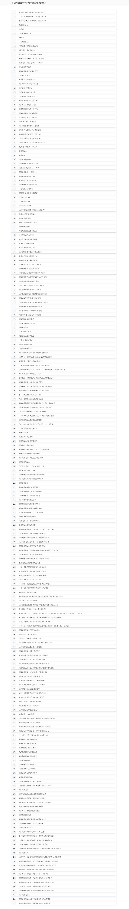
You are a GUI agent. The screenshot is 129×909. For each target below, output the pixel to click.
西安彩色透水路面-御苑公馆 (28, 193)
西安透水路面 (23, 483)
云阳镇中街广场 (24, 197)
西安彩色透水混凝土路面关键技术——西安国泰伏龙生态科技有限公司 (42, 369)
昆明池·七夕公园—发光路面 (28, 147)
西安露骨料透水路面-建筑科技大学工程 (32, 142)
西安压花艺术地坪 (25, 815)
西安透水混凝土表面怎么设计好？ (30, 374)
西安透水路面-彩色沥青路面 (28, 71)
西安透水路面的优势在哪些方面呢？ (31, 508)
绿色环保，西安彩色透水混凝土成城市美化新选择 (35, 357)
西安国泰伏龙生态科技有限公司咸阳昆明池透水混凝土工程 (38, 605)
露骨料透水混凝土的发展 (27, 769)
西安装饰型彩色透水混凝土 (28, 634)
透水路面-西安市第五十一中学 (29, 168)
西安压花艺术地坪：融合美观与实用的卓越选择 (35, 903)
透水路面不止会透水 (26, 437)
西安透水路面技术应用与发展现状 (30, 781)
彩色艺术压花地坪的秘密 (27, 516)
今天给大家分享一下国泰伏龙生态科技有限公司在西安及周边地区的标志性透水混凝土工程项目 (50, 613)
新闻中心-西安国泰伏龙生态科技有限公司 (33, 21)
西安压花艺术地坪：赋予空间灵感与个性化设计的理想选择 (38, 861)
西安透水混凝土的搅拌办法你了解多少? (32, 533)
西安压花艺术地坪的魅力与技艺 (29, 811)
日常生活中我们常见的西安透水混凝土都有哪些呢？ (36, 378)
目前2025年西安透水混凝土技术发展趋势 (32, 609)
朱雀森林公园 (23, 25)
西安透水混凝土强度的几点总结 (29, 630)
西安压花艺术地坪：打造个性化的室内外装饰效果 (35, 878)
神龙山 (21, 37)
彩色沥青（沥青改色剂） (27, 50)
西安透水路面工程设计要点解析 (29, 495)
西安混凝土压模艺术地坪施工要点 (30, 638)
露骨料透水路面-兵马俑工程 (28, 260)
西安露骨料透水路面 (26, 827)
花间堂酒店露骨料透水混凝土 (29, 239)
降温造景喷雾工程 (25, 67)
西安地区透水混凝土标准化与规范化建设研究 (34, 664)
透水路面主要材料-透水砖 (27, 743)
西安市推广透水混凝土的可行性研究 (31, 676)
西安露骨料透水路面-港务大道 (29, 126)
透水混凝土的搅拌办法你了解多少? (30, 361)
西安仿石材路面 (24, 75)
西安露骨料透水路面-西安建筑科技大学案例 (33, 302)
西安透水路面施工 (25, 760)
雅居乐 (21, 29)
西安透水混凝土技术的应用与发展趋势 (32, 659)
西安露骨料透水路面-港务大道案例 (30, 252)
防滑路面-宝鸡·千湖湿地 (27, 92)
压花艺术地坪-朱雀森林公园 (28, 113)
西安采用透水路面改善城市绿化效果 (31, 823)
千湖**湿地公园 (24, 42)
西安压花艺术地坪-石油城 (27, 105)
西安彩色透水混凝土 (26, 348)
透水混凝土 (23, 151)
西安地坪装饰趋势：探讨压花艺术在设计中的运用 (35, 785)
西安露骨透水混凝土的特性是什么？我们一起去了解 (36, 529)
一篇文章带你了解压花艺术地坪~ (30, 701)
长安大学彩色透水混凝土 (27, 214)
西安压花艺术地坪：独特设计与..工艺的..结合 (34, 874)
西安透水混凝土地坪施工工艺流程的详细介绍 (34, 542)
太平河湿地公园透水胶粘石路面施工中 (32, 210)
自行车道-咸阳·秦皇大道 (27, 79)
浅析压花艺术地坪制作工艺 (28, 752)
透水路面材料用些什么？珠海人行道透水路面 (34, 731)
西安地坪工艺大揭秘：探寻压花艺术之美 (32, 794)
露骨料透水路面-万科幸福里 (28, 117)
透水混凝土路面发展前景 (27, 525)
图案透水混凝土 (24, 226)
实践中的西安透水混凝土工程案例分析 (32, 680)
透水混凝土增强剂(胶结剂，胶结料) (31, 63)
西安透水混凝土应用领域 (27, 764)
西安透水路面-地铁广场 (27, 176)
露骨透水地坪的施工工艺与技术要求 (31, 512)
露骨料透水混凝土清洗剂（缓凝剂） (31, 54)
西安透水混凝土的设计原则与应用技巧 (32, 474)
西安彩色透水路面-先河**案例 (29, 281)
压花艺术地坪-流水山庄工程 (28, 100)
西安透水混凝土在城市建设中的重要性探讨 (33, 672)
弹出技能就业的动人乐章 (27, 470)
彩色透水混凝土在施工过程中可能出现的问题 (34, 558)
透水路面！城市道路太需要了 (29, 739)
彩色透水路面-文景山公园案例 (29, 269)
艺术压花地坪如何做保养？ (28, 428)
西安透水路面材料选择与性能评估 (30, 491)
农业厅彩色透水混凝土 (26, 235)
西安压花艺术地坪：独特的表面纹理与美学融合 (35, 886)
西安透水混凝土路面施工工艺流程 (30, 420)
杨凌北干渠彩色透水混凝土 (28, 222)
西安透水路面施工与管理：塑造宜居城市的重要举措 (36, 890)
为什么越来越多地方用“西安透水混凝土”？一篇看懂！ (37, 424)
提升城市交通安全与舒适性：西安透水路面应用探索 (36, 836)
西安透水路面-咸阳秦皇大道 (28, 184)
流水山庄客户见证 (25, 332)
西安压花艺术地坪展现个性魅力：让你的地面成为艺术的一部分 (40, 848)
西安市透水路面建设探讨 (27, 500)
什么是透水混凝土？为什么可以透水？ (32, 697)
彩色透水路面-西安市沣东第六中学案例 (32, 273)
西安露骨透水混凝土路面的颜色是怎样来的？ (34, 353)
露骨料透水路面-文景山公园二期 (30, 130)
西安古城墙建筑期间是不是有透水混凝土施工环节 (35, 407)
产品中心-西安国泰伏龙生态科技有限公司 (33, 12)
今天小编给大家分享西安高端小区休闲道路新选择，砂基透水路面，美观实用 (44, 626)
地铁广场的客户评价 (26, 344)
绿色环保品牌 (23, 327)
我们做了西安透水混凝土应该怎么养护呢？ (33, 411)
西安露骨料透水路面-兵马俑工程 (30, 138)
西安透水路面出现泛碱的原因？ (29, 706)
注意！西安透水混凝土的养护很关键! (31, 399)
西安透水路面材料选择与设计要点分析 (32, 832)
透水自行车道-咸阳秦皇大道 (28, 256)
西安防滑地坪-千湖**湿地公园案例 (30, 311)
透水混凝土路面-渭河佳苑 (27, 180)
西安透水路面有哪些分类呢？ (29, 710)
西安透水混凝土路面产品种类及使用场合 (32, 546)
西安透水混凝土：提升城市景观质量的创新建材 (35, 899)
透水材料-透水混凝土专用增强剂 (30, 315)
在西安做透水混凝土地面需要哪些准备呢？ (33, 575)
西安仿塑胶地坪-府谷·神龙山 (28, 96)
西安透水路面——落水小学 (28, 172)
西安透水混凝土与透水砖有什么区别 (31, 382)
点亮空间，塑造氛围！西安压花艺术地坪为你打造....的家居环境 (40, 857)
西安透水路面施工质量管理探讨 (29, 487)
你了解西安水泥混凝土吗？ (28, 592)
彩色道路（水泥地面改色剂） (29, 46)
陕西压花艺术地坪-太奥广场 (28, 109)
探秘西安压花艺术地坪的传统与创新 (31, 806)
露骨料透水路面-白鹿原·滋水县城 (30, 264)
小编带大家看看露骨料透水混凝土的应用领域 (34, 390)
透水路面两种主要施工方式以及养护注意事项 (34, 449)
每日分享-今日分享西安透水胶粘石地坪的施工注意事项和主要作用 (41, 596)
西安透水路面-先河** (26, 159)
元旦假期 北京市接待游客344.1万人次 (31, 466)
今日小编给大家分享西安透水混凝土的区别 (33, 588)
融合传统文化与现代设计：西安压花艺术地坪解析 (35, 802)
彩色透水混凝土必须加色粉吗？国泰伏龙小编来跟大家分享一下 (40, 550)
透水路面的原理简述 (26, 777)
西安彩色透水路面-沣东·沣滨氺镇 (30, 290)
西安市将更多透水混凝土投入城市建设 (32, 685)
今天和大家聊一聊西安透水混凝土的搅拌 (32, 571)
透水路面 (22, 155)
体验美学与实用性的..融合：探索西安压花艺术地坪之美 (37, 865)
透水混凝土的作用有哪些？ (28, 441)
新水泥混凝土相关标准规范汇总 (29, 563)
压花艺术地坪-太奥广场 (27, 247)
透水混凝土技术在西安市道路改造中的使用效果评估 (36, 668)
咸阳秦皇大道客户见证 (26, 336)
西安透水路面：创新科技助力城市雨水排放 (33, 844)
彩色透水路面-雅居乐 (26, 189)
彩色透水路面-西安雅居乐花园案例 (30, 306)
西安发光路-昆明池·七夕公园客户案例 (31, 285)
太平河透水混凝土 (25, 205)
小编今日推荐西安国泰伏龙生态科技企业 (32, 567)
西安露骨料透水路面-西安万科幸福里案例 (33, 277)
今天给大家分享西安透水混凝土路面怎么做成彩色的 (36, 416)
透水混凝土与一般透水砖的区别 (29, 521)
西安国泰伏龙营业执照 (26, 319)
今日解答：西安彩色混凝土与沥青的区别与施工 (35, 584)
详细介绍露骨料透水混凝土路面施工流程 (32, 693)
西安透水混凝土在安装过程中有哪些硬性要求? (34, 537)
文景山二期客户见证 (26, 340)
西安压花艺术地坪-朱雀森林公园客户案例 (33, 294)
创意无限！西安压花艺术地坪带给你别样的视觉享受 (36, 869)
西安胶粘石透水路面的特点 (28, 600)
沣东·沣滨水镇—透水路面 (27, 121)
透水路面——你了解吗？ (27, 714)
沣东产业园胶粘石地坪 (26, 243)
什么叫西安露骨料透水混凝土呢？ (30, 395)
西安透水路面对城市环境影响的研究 (31, 479)
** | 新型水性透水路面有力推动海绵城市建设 (34, 735)
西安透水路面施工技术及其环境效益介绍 (32, 819)
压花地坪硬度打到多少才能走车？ (30, 722)
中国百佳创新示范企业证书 (28, 323)
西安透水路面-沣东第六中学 (28, 163)
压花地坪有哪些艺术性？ (27, 445)
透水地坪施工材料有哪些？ (28, 748)
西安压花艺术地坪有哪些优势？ (29, 504)
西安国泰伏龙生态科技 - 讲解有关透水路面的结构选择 (37, 718)
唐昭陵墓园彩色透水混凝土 (28, 231)
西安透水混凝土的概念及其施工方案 (31, 458)
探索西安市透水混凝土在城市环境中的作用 (33, 655)
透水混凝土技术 (24, 432)
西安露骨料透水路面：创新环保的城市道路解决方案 (36, 882)
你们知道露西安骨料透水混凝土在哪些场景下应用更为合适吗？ (40, 617)
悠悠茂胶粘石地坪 (25, 218)
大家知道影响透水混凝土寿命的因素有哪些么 (34, 365)
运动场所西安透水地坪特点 (28, 756)
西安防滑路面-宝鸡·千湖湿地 (28, 84)
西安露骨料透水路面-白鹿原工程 (30, 134)
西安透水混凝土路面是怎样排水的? (30, 554)
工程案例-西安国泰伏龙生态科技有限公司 (33, 16)
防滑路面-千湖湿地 (25, 88)
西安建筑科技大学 (25, 33)
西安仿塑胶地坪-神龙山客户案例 (30, 298)
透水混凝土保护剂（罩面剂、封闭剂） (32, 58)
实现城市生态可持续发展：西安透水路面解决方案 (35, 840)
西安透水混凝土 (24, 462)
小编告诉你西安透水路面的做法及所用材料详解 (35, 621)
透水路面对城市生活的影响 (28, 773)
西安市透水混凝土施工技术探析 (29, 689)
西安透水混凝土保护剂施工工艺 (29, 651)
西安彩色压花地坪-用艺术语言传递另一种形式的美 (36, 643)
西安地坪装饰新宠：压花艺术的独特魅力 (32, 798)
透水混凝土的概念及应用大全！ (29, 453)
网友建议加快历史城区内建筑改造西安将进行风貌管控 (37, 403)
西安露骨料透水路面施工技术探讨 (30, 579)
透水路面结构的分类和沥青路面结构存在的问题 (35, 727)
